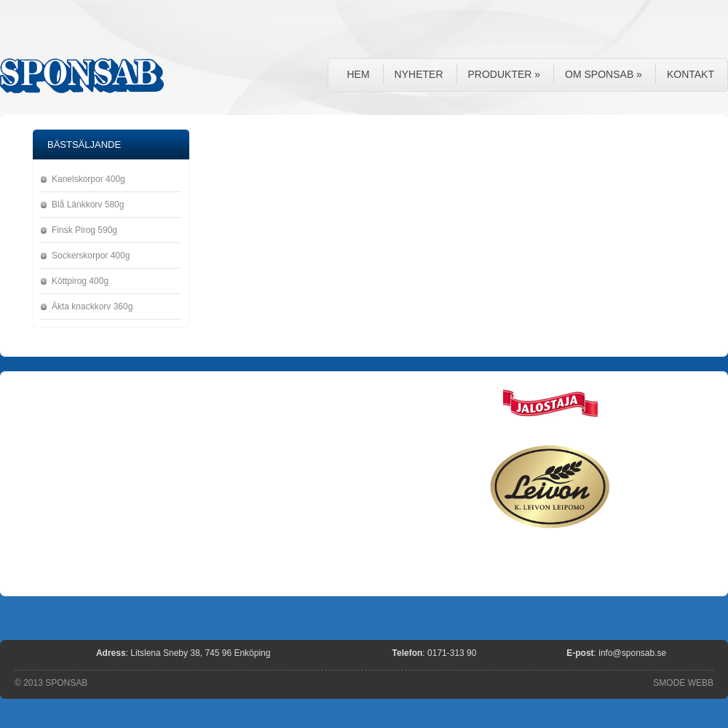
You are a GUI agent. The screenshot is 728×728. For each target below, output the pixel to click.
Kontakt (690, 74)
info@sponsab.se (632, 653)
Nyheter (419, 74)
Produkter (504, 74)
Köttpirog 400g (80, 281)
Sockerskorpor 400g (91, 255)
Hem (358, 74)
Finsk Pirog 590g (84, 230)
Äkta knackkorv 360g (92, 306)
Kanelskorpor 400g (88, 179)
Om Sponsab (603, 74)
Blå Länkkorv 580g (88, 204)
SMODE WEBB (683, 683)
